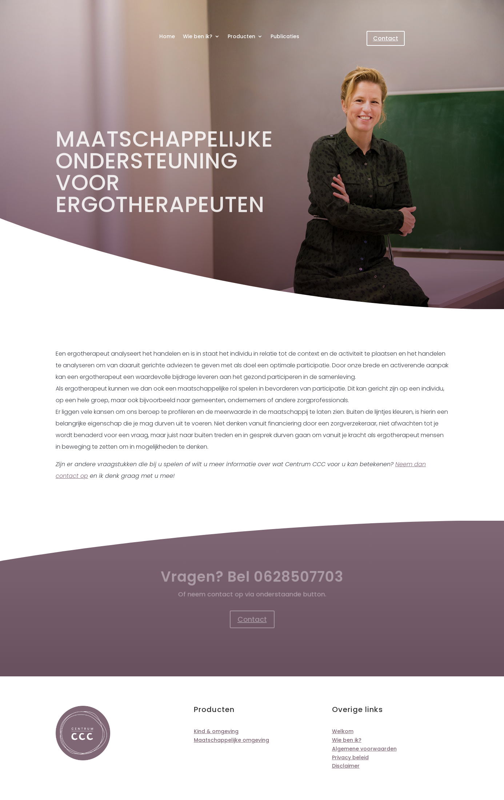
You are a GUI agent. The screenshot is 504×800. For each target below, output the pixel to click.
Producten (241, 37)
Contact (385, 38)
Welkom (342, 731)
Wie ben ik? (197, 37)
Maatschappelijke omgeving (231, 740)
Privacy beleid (350, 757)
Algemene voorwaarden (364, 748)
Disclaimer (346, 765)
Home (167, 37)
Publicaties (285, 37)
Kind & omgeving (216, 731)
